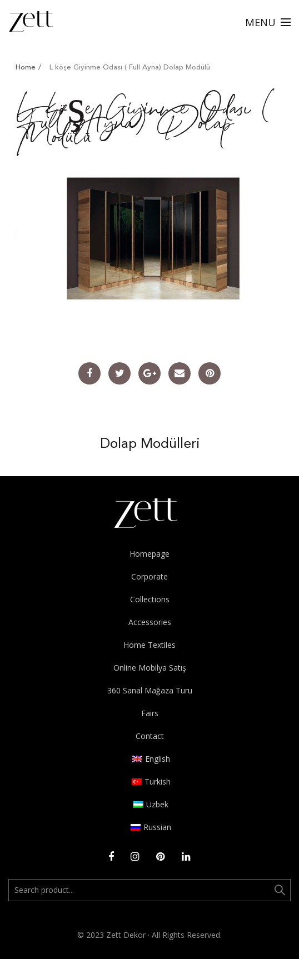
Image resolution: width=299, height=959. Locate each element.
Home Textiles (149, 645)
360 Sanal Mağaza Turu (149, 690)
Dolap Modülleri (150, 444)
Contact (150, 736)
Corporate (149, 576)
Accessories (149, 622)
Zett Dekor (126, 935)
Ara (279, 890)
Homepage (149, 553)
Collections (150, 599)
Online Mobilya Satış (149, 667)
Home (26, 67)
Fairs (149, 713)
